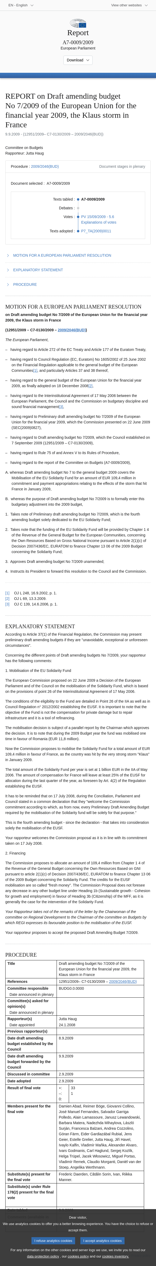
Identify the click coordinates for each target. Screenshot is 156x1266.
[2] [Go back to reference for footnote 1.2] (7, 598)
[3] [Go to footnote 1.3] (61, 407)
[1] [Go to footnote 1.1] (35, 370)
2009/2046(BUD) (45, 166)
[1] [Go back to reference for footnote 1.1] (7, 593)
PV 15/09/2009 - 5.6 (97, 217)
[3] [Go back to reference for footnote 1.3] (7, 604)
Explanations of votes (98, 222)
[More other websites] (130, 5)
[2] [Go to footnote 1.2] (90, 386)
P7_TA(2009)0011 (96, 231)
